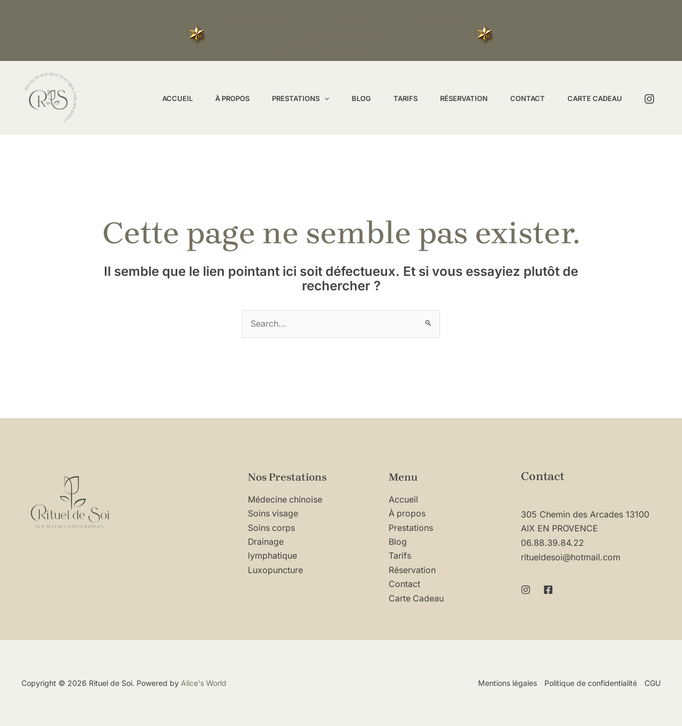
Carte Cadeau (416, 598)
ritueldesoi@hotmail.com (570, 556)
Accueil (403, 500)
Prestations (411, 528)
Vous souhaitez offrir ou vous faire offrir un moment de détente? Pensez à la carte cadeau (341, 34)
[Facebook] (548, 588)
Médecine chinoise (285, 500)
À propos (407, 513)
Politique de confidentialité (590, 683)
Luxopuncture (275, 570)
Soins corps (271, 528)
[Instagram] (649, 99)
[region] (139, 624)
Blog (398, 542)
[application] (307, 98)
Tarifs (400, 556)
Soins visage (273, 513)
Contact (404, 584)
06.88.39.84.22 (552, 542)
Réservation (412, 570)
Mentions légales (507, 683)
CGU (653, 683)
